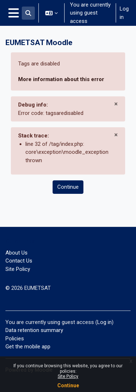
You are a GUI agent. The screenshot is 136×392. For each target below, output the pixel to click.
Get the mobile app (27, 346)
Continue (68, 385)
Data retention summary (34, 330)
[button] (28, 13)
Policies (14, 338)
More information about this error (61, 79)
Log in (124, 12)
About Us (16, 252)
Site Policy (68, 376)
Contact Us (18, 260)
